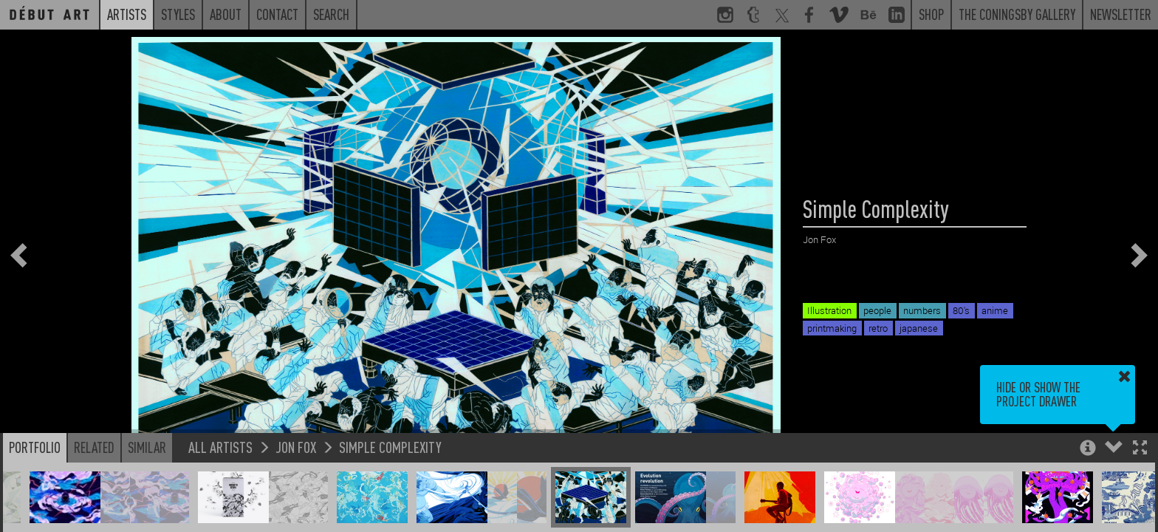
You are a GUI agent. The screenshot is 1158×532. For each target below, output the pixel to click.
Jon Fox (295, 447)
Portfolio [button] (35, 447)
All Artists (220, 447)
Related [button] (94, 447)
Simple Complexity (390, 447)
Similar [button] (147, 447)
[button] (1140, 449)
